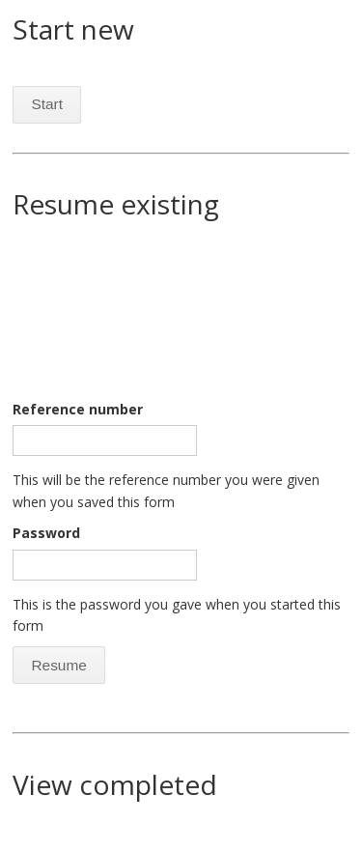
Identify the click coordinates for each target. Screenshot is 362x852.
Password (46, 533)
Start (47, 104)
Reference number (78, 409)
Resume (58, 665)
